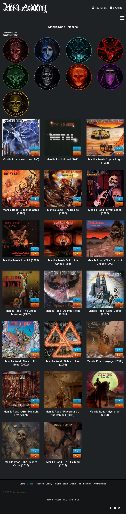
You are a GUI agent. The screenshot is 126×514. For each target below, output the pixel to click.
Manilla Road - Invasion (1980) (21, 159)
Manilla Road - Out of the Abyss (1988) (63, 262)
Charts (73, 484)
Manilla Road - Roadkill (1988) (21, 260)
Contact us (74, 499)
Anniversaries (100, 484)
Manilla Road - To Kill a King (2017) (63, 463)
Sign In (116, 7)
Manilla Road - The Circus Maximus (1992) (21, 312)
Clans (22, 484)
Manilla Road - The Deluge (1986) (63, 211)
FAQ (65, 499)
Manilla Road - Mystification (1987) (105, 211)
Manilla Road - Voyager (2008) (105, 361)
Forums (57, 484)
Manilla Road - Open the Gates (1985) (21, 211)
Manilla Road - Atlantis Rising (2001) (63, 312)
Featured (87, 484)
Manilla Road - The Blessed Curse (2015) (21, 463)
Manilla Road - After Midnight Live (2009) (21, 413)
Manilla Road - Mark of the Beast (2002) (21, 363)
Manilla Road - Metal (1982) (63, 159)
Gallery (49, 484)
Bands (30, 484)
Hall (79, 484)
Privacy (58, 499)
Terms (50, 499)
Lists (65, 484)
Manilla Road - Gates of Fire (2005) (63, 363)
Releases (39, 484)
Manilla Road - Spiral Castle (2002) (104, 312)
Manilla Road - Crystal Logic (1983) (105, 161)
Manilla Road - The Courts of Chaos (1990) (105, 262)
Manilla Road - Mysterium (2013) (105, 413)
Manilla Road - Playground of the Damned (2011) (63, 413)
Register (99, 7)
